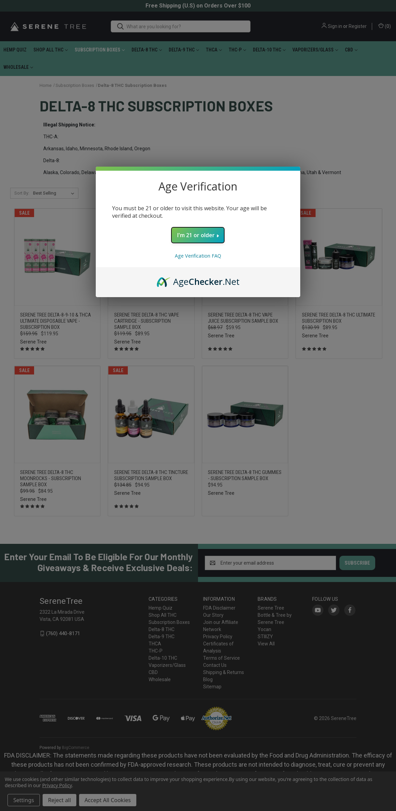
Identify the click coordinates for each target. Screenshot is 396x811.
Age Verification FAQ (198, 256)
